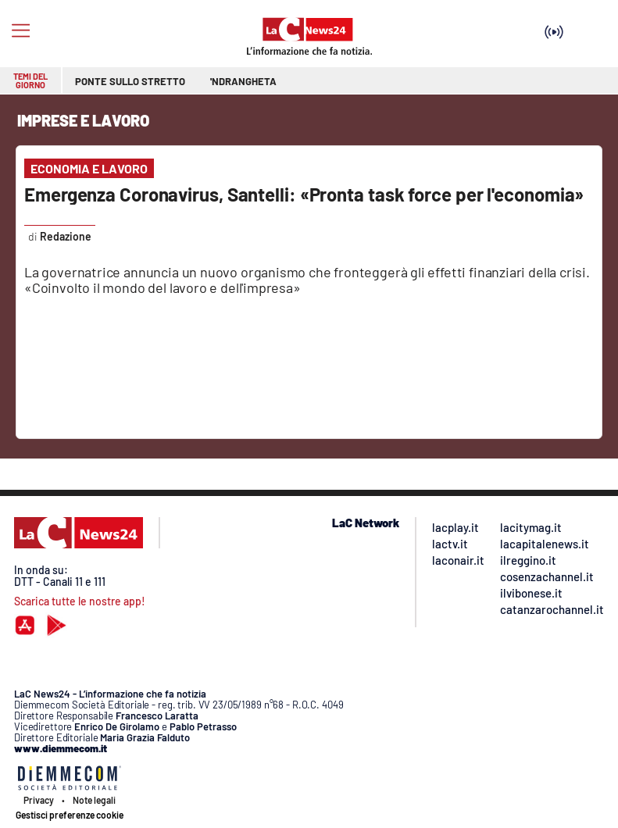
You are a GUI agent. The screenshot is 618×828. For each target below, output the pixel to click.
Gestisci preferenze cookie (69, 814)
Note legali (94, 799)
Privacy (38, 799)
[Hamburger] (21, 31)
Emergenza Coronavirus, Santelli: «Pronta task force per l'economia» (304, 194)
